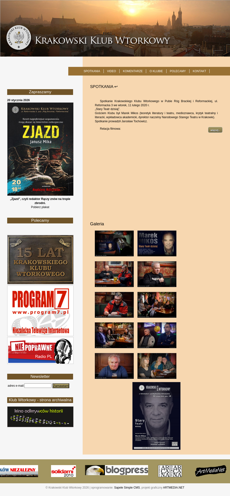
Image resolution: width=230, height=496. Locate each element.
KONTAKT (199, 71)
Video (111, 71)
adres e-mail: (16, 385)
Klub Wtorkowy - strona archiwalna (40, 400)
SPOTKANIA (92, 71)
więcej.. (215, 130)
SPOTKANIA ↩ (104, 86)
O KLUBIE (156, 71)
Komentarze (133, 71)
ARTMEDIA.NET (173, 487)
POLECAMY (178, 71)
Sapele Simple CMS (127, 487)
